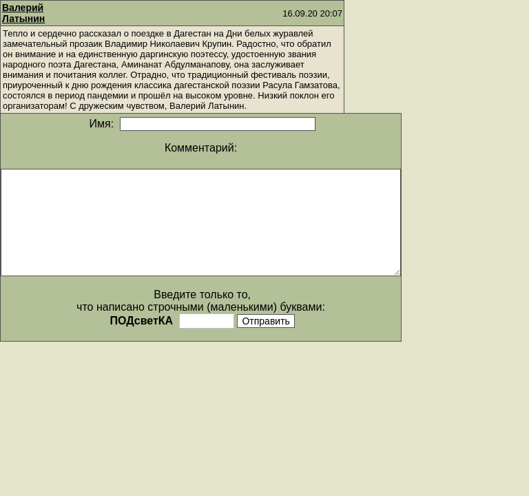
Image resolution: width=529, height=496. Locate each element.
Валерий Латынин (23, 13)
